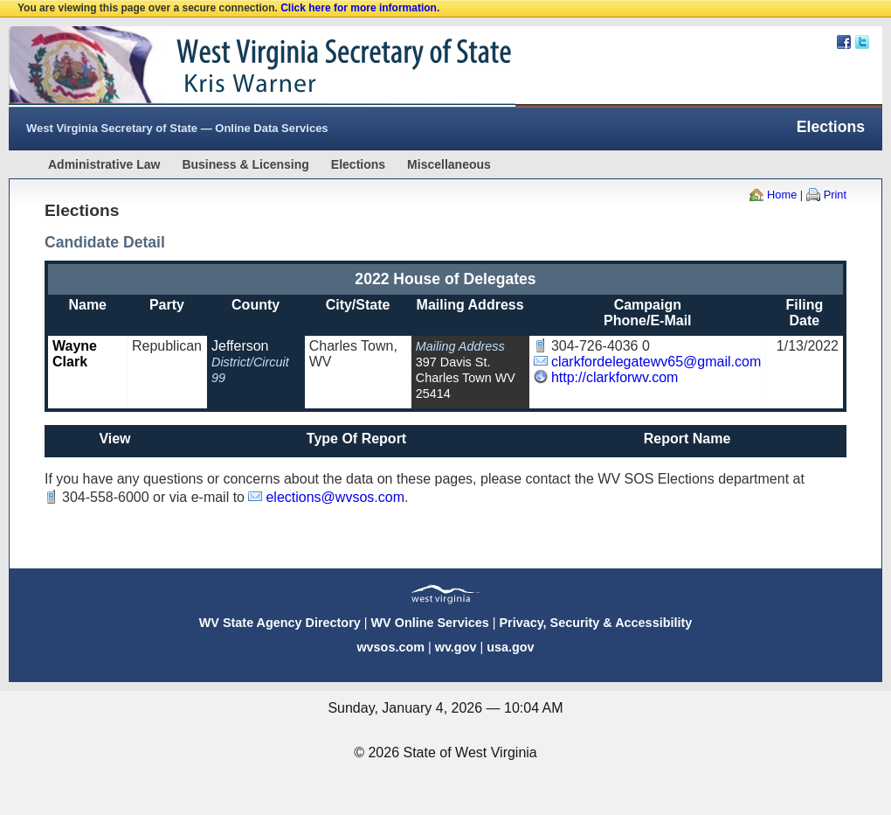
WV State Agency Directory (280, 623)
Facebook (844, 42)
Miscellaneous (449, 164)
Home (782, 194)
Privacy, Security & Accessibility (595, 623)
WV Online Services (430, 623)
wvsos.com (390, 647)
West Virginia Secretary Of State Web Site (234, 66)
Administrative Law (104, 164)
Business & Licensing (245, 164)
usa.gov (510, 647)
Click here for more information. (359, 8)
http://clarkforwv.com (615, 377)
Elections (358, 164)
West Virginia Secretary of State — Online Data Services (177, 128)
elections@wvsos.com (335, 497)
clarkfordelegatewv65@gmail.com (656, 361)
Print (835, 194)
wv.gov (456, 647)
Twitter (862, 42)
